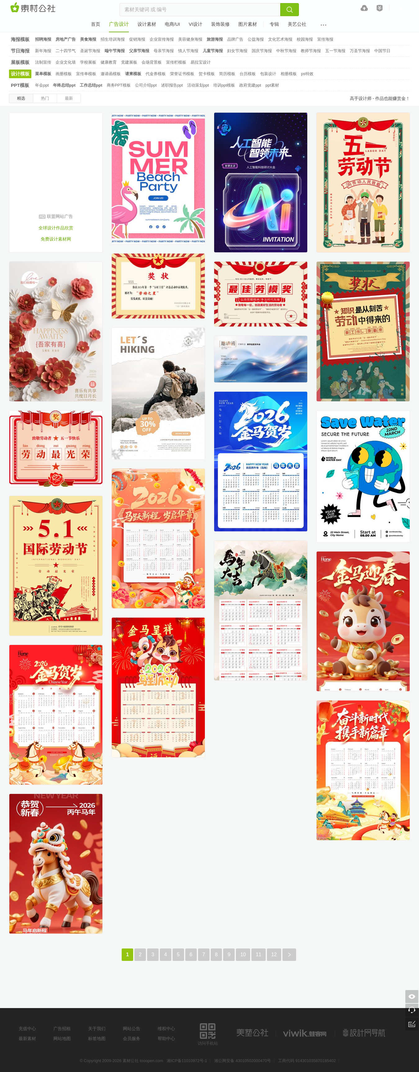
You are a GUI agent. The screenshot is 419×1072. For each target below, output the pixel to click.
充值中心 (27, 1028)
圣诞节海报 (90, 50)
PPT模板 (20, 85)
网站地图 (62, 1038)
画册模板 (64, 73)
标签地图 (97, 1038)
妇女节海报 (237, 50)
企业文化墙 (66, 62)
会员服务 (131, 1038)
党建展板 (129, 62)
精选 (21, 98)
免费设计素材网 (56, 238)
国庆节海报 (262, 50)
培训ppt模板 (224, 85)
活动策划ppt (198, 85)
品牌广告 (235, 39)
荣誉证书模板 (182, 73)
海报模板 (20, 39)
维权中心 (166, 1028)
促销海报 (137, 39)
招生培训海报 (113, 39)
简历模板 (227, 73)
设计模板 (20, 73)
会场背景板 (152, 62)
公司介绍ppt (146, 85)
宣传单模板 (86, 73)
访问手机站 (208, 1033)
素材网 (34, 8)
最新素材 (27, 1038)
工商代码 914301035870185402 (307, 1060)
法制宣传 (43, 62)
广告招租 (62, 1028)
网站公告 (131, 1028)
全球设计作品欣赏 (55, 227)
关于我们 (97, 1028)
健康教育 (109, 62)
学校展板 (88, 62)
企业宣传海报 (162, 39)
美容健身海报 (190, 39)
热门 (45, 98)
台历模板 (248, 73)
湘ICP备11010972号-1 (187, 1060)
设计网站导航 (364, 1033)
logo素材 (305, 1033)
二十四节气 (66, 50)
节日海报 (20, 50)
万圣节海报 (360, 50)
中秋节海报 (286, 50)
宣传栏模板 (176, 62)
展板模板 (20, 62)
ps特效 (307, 73)
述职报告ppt (172, 85)
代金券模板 (156, 73)
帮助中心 (166, 1038)
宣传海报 (325, 39)
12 (274, 954)
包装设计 (268, 73)
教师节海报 (311, 50)
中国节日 (382, 50)
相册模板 (289, 73)
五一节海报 (335, 50)
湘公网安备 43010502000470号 (242, 1060)
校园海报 (305, 39)
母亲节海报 (164, 50)
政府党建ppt (250, 85)
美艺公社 (252, 1033)
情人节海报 (188, 50)
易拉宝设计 (201, 62)
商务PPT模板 (119, 85)
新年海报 (43, 50)
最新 (69, 98)
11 (258, 954)
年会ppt (42, 85)
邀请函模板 (111, 73)
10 (243, 954)
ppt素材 (272, 85)
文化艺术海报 (280, 39)
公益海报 (256, 39)
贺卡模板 (207, 73)
